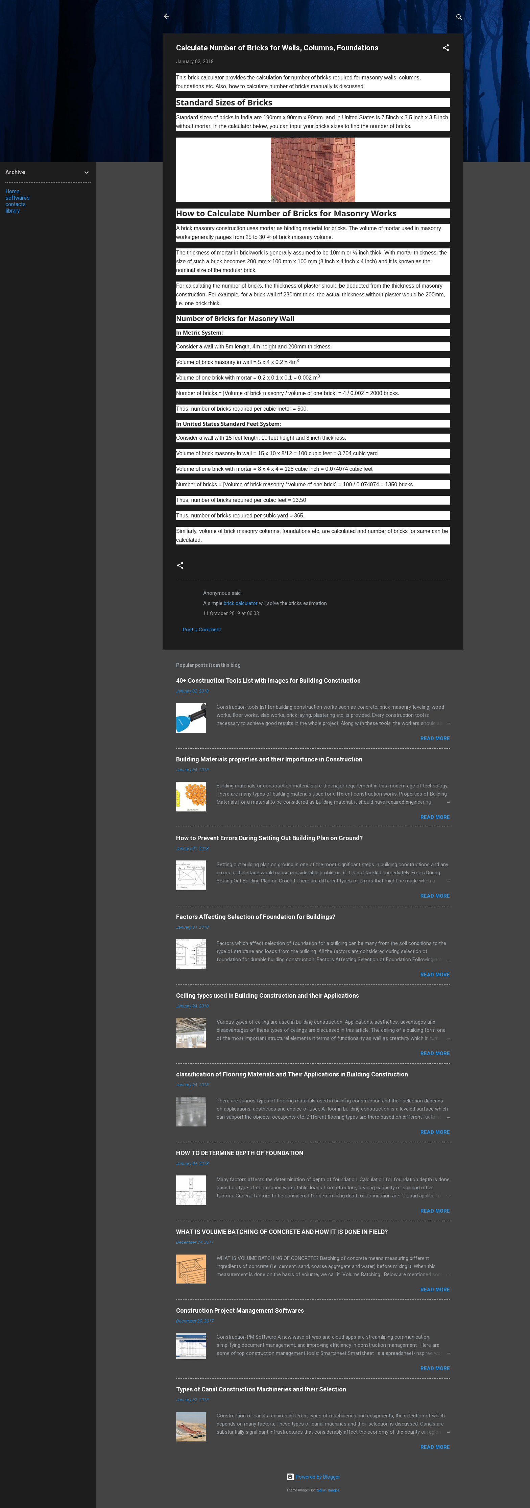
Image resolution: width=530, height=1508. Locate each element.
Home (12, 191)
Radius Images (328, 1490)
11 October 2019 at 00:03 (231, 613)
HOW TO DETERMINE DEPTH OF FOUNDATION (240, 1153)
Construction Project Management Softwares (240, 1310)
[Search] (459, 18)
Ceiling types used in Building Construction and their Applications (267, 995)
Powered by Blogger (313, 1477)
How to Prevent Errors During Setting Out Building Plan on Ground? (269, 838)
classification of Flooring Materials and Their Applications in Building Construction (292, 1074)
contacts (15, 204)
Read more (435, 738)
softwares (17, 198)
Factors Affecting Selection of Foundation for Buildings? (255, 916)
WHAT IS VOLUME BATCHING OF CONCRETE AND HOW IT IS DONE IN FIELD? (282, 1231)
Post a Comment (202, 630)
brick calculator (241, 603)
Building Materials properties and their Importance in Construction (269, 759)
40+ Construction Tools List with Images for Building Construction (268, 680)
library (12, 211)
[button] (446, 49)
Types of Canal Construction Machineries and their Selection (261, 1389)
